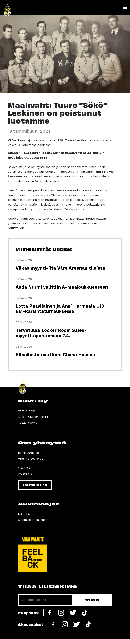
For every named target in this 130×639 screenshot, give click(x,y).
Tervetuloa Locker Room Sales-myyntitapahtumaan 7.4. (51, 333)
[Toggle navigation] (125, 7)
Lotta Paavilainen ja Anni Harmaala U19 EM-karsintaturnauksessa (60, 308)
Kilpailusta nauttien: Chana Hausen (55, 354)
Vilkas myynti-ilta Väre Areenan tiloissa (60, 268)
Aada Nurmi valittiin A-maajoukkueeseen (62, 287)
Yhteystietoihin (35, 484)
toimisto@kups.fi (29, 453)
